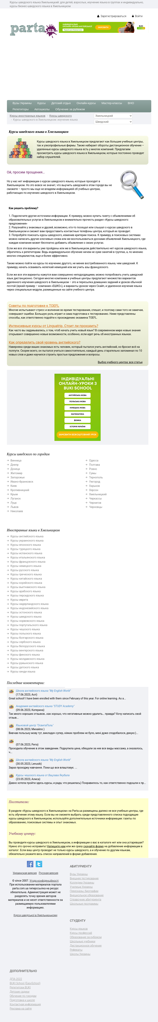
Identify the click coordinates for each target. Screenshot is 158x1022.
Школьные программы (84, 903)
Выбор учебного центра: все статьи (120, 362)
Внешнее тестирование (84, 878)
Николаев (17, 511)
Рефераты (76, 949)
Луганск (16, 498)
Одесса (93, 460)
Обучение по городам (23, 995)
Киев (14, 485)
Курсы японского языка (26, 544)
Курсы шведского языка (26, 616)
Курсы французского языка (28, 561)
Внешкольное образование (87, 895)
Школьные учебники (82, 941)
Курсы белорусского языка (28, 646)
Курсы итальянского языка (28, 557)
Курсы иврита (19, 599)
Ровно (93, 468)
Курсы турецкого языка (25, 549)
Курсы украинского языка (27, 540)
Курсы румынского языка (27, 663)
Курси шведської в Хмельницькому (35, 915)
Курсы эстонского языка (26, 612)
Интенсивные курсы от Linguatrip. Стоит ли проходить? (53, 326)
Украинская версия (25, 873)
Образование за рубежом (86, 937)
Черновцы (95, 507)
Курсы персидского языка (27, 595)
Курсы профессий (81, 932)
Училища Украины (81, 886)
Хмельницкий (97, 494)
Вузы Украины (22, 103)
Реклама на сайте (21, 1008)
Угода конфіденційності (44, 880)
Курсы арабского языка (26, 591)
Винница (16, 460)
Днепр (15, 464)
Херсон (93, 490)
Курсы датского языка (25, 667)
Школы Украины (80, 954)
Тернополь (96, 477)
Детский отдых (61, 103)
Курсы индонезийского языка (29, 608)
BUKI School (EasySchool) (25, 983)
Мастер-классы (111, 103)
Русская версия (48, 873)
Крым (14, 494)
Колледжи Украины (82, 882)
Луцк (14, 502)
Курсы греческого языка (26, 574)
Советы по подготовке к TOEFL (34, 306)
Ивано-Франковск (22, 481)
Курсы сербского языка (26, 642)
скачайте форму (93, 846)
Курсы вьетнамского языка (28, 587)
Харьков (94, 485)
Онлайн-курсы (86, 103)
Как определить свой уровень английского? (44, 342)
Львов (15, 507)
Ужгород (94, 481)
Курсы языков (79, 928)
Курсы (41, 103)
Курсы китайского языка (26, 578)
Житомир (17, 473)
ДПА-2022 (16, 979)
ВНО (131, 103)
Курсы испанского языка (26, 553)
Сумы (92, 473)
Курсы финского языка (25, 654)
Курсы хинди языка (23, 671)
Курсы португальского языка (29, 625)
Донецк (15, 468)
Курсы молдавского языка (27, 658)
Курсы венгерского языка (27, 650)
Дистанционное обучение (86, 945)
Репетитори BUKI (20, 987)
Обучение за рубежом (70, 109)
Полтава (94, 464)
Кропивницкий (20, 490)
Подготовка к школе (22, 1000)
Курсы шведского (60, 115)
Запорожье (18, 477)
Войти (137, 16)
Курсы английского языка (27, 536)
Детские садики (19, 991)
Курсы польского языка (26, 633)
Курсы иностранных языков (27, 115)
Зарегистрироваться (111, 16)
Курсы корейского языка (26, 582)
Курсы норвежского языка (27, 620)
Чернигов (95, 502)
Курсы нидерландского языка (30, 603)
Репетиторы (21, 109)
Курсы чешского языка (25, 629)
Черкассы (95, 498)
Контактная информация (25, 1004)
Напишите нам (56, 846)
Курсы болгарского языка (27, 637)
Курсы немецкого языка (26, 565)
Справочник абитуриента (85, 899)
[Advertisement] (79, 67)
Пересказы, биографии (84, 891)
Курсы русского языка (25, 570)
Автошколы (42, 109)
